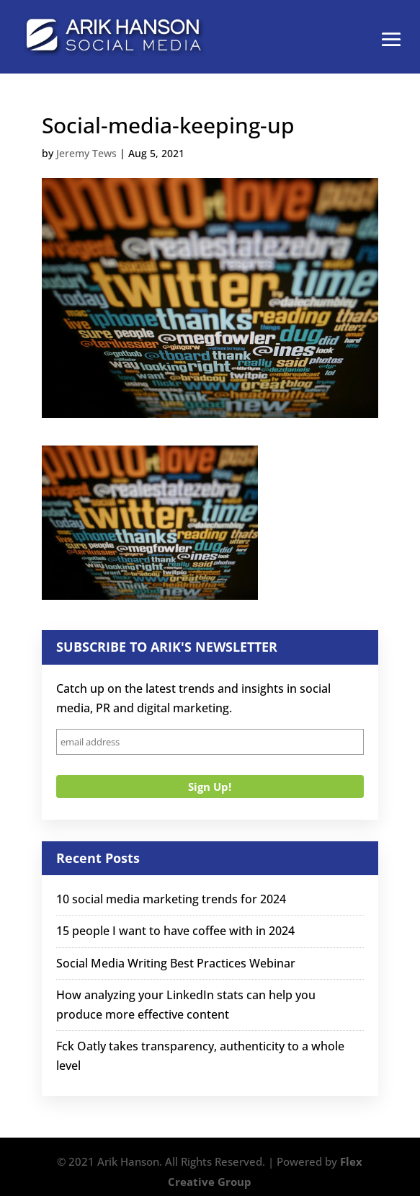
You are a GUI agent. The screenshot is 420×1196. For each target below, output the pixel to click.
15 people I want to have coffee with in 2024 (175, 931)
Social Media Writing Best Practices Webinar (175, 963)
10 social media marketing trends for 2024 (171, 899)
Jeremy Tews (86, 153)
